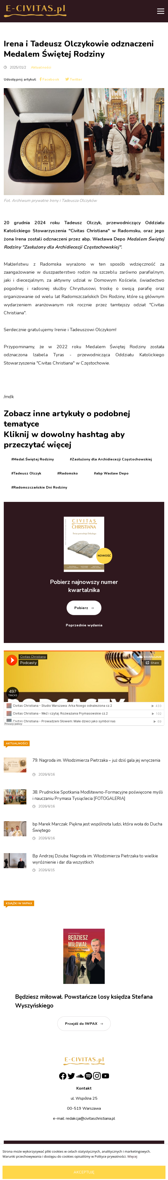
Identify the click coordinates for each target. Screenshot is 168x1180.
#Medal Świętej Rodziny (32, 459)
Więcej (132, 1156)
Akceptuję (84, 1172)
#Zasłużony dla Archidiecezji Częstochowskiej (111, 459)
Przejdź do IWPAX (81, 1023)
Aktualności (41, 67)
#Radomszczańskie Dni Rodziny (39, 487)
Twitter (73, 79)
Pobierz (81, 608)
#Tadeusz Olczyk (26, 473)
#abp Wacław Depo (111, 473)
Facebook (49, 79)
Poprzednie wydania (84, 625)
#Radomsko (67, 473)
